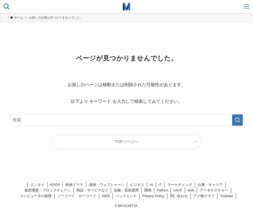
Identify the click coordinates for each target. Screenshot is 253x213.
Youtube (226, 196)
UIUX (178, 190)
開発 (147, 190)
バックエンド (126, 196)
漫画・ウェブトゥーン (106, 185)
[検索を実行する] (237, 120)
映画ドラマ (74, 185)
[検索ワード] (126, 120)
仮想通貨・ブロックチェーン (48, 190)
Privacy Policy (153, 196)
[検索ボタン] (6, 6)
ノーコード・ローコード (76, 196)
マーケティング (179, 185)
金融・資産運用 (126, 190)
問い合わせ (179, 196)
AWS (106, 196)
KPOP (55, 185)
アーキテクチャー (214, 190)
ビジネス (137, 185)
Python (162, 190)
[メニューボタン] (246, 6)
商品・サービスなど (92, 190)
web (191, 190)
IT (160, 185)
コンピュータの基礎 (36, 196)
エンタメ (37, 185)
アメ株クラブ (204, 196)
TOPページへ (126, 141)
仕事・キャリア (210, 185)
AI (151, 185)
